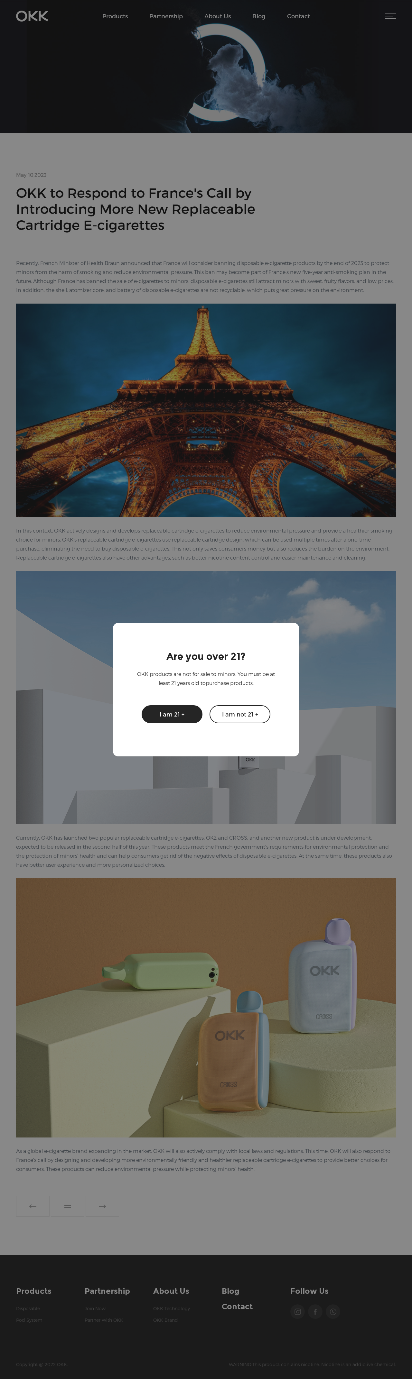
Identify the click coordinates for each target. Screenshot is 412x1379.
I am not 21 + (240, 714)
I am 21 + (172, 714)
